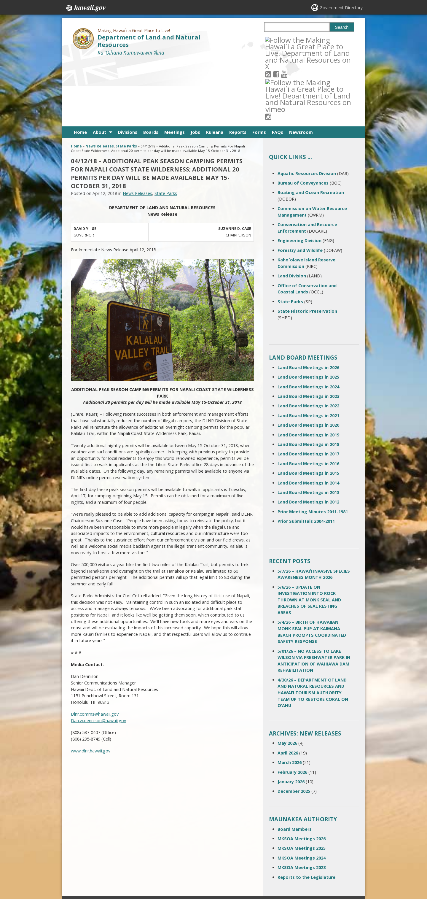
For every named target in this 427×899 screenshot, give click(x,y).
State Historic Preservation (307, 246)
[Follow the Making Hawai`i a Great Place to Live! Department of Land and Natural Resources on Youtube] (292, 40)
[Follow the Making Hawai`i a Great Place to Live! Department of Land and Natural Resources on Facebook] (284, 40)
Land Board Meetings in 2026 (308, 302)
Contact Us (83, 847)
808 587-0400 (189, 839)
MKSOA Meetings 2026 (302, 773)
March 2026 (290, 697)
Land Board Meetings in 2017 (308, 388)
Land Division (292, 210)
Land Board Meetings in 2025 (308, 312)
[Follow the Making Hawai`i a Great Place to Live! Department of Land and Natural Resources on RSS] (276, 40)
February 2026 (292, 706)
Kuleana (214, 67)
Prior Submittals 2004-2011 (306, 456)
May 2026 (287, 678)
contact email (187, 849)
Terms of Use (133, 847)
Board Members (295, 763)
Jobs (195, 67)
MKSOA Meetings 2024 (302, 792)
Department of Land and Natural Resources (149, 41)
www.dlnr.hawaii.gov (90, 685)
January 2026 (291, 716)
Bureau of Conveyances (303, 117)
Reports (237, 67)
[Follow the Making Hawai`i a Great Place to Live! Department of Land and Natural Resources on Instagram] (308, 40)
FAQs (277, 67)
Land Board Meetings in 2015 (308, 408)
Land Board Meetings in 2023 (308, 331)
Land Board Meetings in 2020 (308, 360)
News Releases (99, 81)
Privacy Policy (132, 870)
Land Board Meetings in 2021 (308, 350)
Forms (259, 67)
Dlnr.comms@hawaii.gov (95, 649)
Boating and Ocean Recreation (311, 127)
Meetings (174, 67)
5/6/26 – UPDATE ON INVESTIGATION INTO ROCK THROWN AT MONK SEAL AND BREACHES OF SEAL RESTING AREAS (309, 534)
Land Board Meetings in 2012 (308, 436)
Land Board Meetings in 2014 (308, 417)
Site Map (82, 859)
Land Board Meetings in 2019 (308, 369)
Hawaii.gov (85, 8)
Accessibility (131, 859)
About (99, 67)
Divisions (127, 67)
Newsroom (301, 67)
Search (342, 27)
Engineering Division (299, 175)
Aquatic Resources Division (307, 108)
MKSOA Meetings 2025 (302, 783)
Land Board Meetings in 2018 (308, 379)
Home (80, 67)
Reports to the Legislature (306, 811)
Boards (150, 67)
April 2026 (288, 687)
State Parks (126, 81)
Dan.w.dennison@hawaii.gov (98, 655)
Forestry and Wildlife (300, 185)
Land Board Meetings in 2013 (308, 427)
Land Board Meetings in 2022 (308, 340)
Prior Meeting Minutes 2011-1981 (313, 446)
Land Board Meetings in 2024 (308, 321)
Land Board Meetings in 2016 (308, 398)
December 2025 (294, 726)
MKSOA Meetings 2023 (302, 802)
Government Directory (341, 7)
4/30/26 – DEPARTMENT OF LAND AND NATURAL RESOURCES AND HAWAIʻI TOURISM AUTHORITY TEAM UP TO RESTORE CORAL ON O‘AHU (313, 627)
